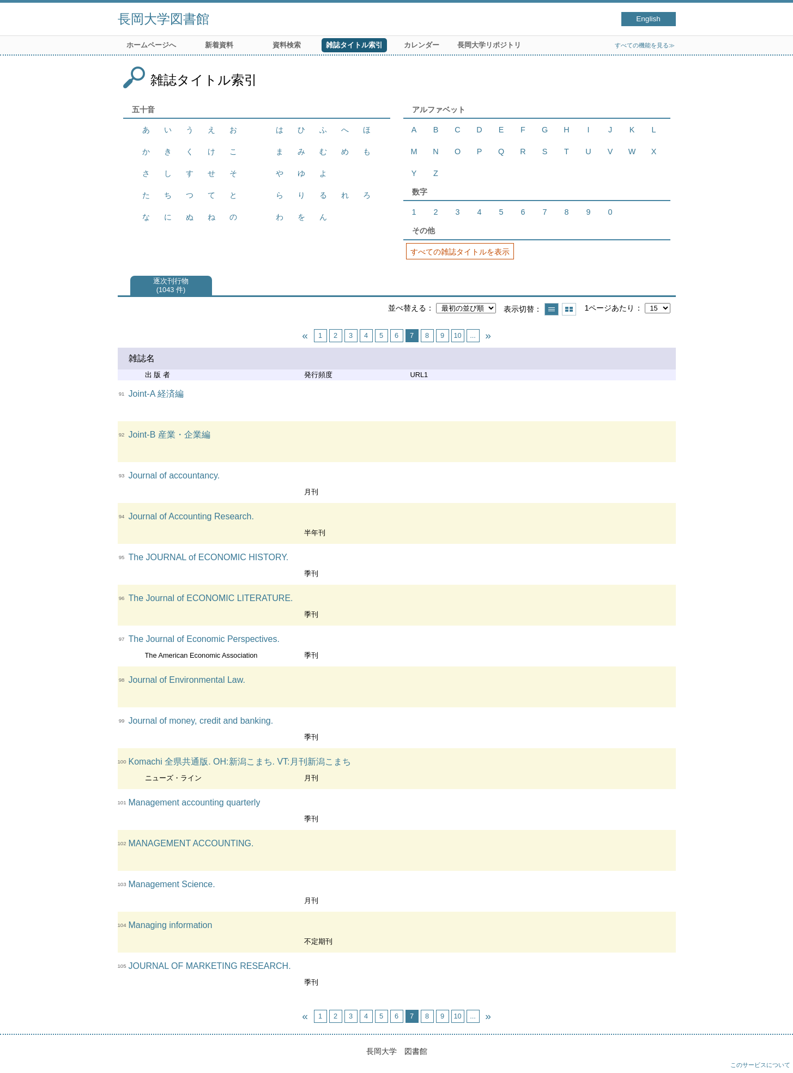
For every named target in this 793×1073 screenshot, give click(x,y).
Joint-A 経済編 (156, 393)
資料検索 (287, 45)
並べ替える (407, 308)
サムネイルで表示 (569, 309)
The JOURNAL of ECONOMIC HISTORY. (209, 557)
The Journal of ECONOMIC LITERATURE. (211, 598)
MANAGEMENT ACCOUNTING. (191, 843)
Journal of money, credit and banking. (201, 720)
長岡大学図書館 (163, 18)
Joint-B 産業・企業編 (169, 434)
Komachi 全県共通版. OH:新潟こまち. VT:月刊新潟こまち (240, 761)
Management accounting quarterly (195, 802)
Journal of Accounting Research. (191, 516)
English (648, 19)
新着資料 (219, 45)
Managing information (171, 925)
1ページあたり (609, 308)
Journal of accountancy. (174, 475)
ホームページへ (151, 45)
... (473, 335)
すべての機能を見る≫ (645, 45)
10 (457, 335)
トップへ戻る (774, 1054)
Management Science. (172, 884)
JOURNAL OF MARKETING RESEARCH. (210, 966)
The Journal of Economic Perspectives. (204, 639)
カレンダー (421, 45)
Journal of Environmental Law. (187, 679)
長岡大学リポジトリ (489, 45)
